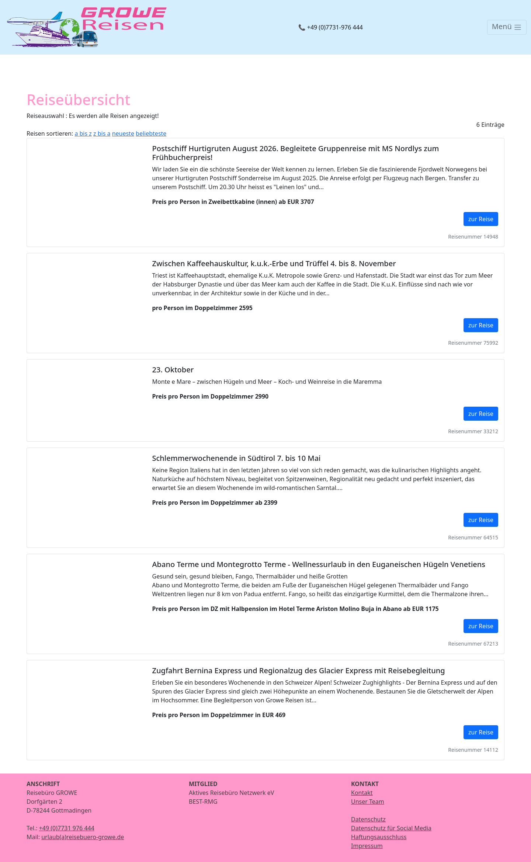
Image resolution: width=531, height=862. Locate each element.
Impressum (367, 846)
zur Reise (480, 219)
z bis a (101, 133)
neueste (123, 133)
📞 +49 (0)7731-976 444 (330, 27)
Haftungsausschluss (379, 837)
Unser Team (367, 801)
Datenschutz (368, 819)
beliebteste (151, 133)
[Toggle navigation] (507, 27)
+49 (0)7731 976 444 (66, 828)
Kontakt (362, 793)
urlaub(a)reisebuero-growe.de (82, 837)
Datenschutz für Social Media (391, 828)
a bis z (82, 133)
